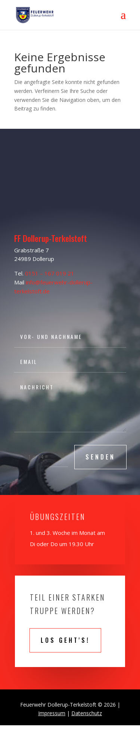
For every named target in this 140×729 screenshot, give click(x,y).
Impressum (51, 713)
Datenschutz (86, 713)
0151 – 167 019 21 (49, 273)
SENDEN (100, 456)
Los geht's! (65, 640)
